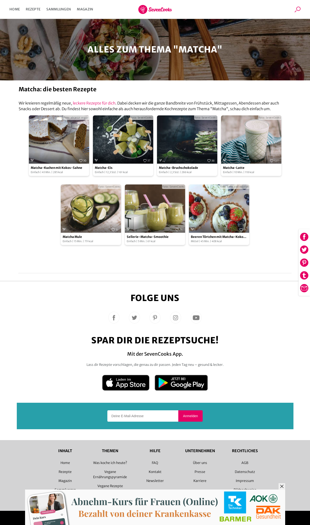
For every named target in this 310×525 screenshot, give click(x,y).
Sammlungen (58, 9)
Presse (200, 472)
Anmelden (190, 416)
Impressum (245, 481)
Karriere (199, 481)
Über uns (200, 463)
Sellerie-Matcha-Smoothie (148, 237)
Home (14, 9)
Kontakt (155, 472)
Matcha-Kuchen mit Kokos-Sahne (56, 168)
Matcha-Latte (234, 168)
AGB (244, 463)
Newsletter (155, 481)
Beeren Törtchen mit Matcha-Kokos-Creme (219, 237)
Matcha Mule (72, 237)
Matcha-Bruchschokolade (178, 168)
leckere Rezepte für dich (94, 103)
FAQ (155, 463)
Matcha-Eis (104, 168)
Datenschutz (245, 472)
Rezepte (33, 9)
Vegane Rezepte (110, 486)
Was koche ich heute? (110, 463)
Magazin (85, 9)
